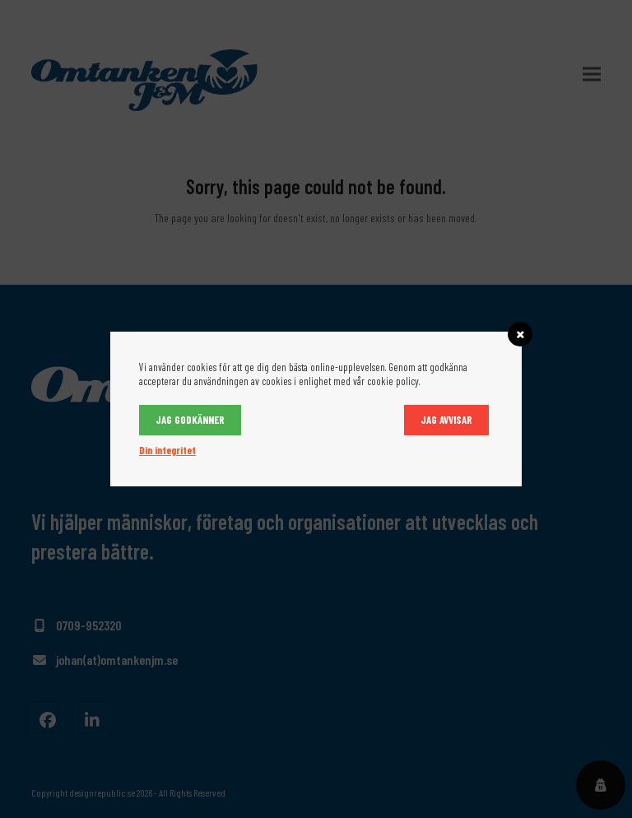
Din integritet (167, 450)
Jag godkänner (190, 419)
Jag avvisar (446, 419)
